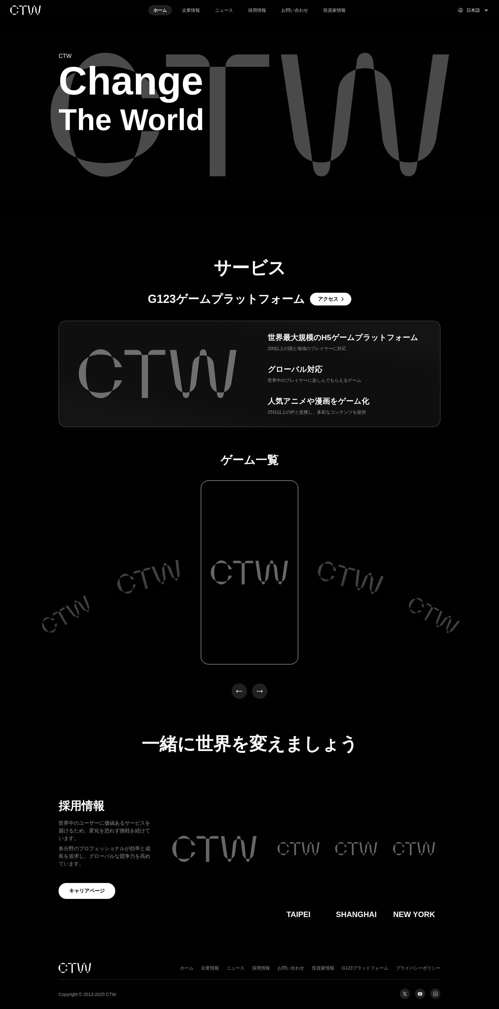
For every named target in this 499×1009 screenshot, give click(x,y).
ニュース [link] (224, 10)
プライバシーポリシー (418, 967)
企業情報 (210, 967)
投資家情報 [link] (334, 10)
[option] (66, 615)
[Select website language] (469, 10)
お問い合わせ (291, 967)
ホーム (186, 967)
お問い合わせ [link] (294, 10)
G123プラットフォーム (365, 967)
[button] (239, 691)
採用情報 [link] (257, 10)
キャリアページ (87, 890)
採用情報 (261, 967)
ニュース (235, 967)
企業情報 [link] (191, 10)
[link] (48, 10)
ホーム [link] (160, 10)
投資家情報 (323, 967)
